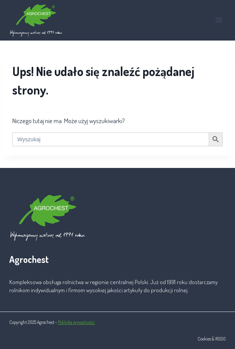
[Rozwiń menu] (218, 20)
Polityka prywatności (76, 322)
